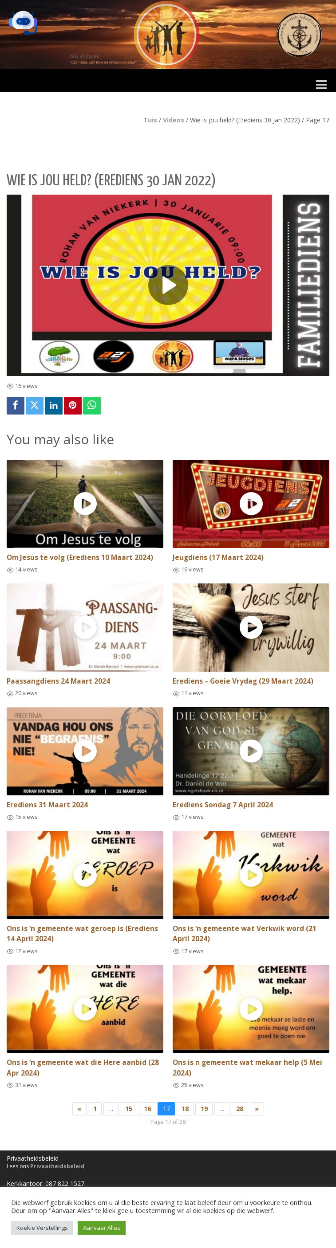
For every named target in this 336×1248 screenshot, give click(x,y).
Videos (173, 120)
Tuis (150, 120)
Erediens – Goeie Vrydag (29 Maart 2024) (243, 681)
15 (128, 1108)
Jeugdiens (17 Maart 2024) (218, 557)
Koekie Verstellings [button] (42, 1228)
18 (185, 1108)
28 (239, 1108)
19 (204, 1108)
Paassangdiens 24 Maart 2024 (58, 681)
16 (147, 1108)
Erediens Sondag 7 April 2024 (223, 805)
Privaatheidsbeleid (57, 1166)
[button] (23, 23)
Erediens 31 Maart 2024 (47, 805)
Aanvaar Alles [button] (101, 1228)
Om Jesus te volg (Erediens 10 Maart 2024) (80, 557)
